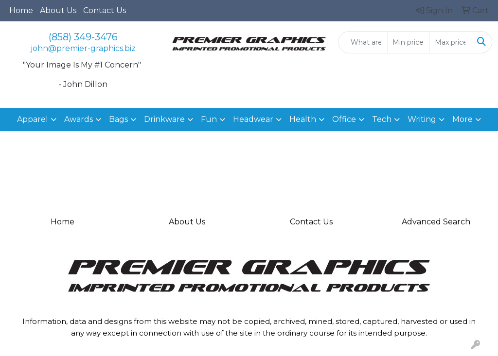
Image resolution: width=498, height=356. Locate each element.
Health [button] (302, 119)
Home (21, 10)
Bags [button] (118, 119)
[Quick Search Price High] (450, 42)
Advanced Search (436, 221)
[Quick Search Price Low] (408, 42)
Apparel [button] (32, 119)
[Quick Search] (363, 42)
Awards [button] (78, 119)
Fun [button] (209, 119)
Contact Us (104, 10)
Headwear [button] (253, 119)
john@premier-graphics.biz (83, 48)
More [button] (462, 119)
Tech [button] (381, 119)
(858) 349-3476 (83, 37)
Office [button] (344, 119)
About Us (58, 10)
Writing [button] (422, 119)
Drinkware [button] (164, 119)
